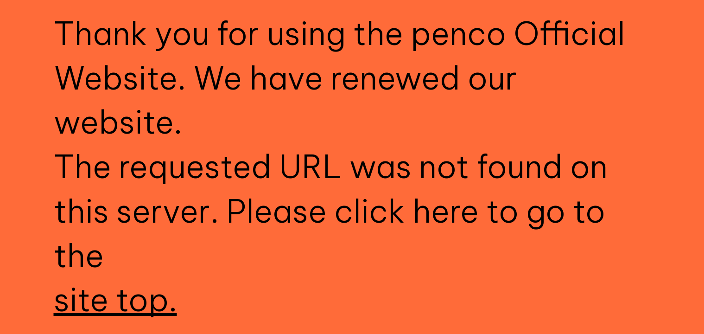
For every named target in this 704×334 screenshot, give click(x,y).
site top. (115, 300)
